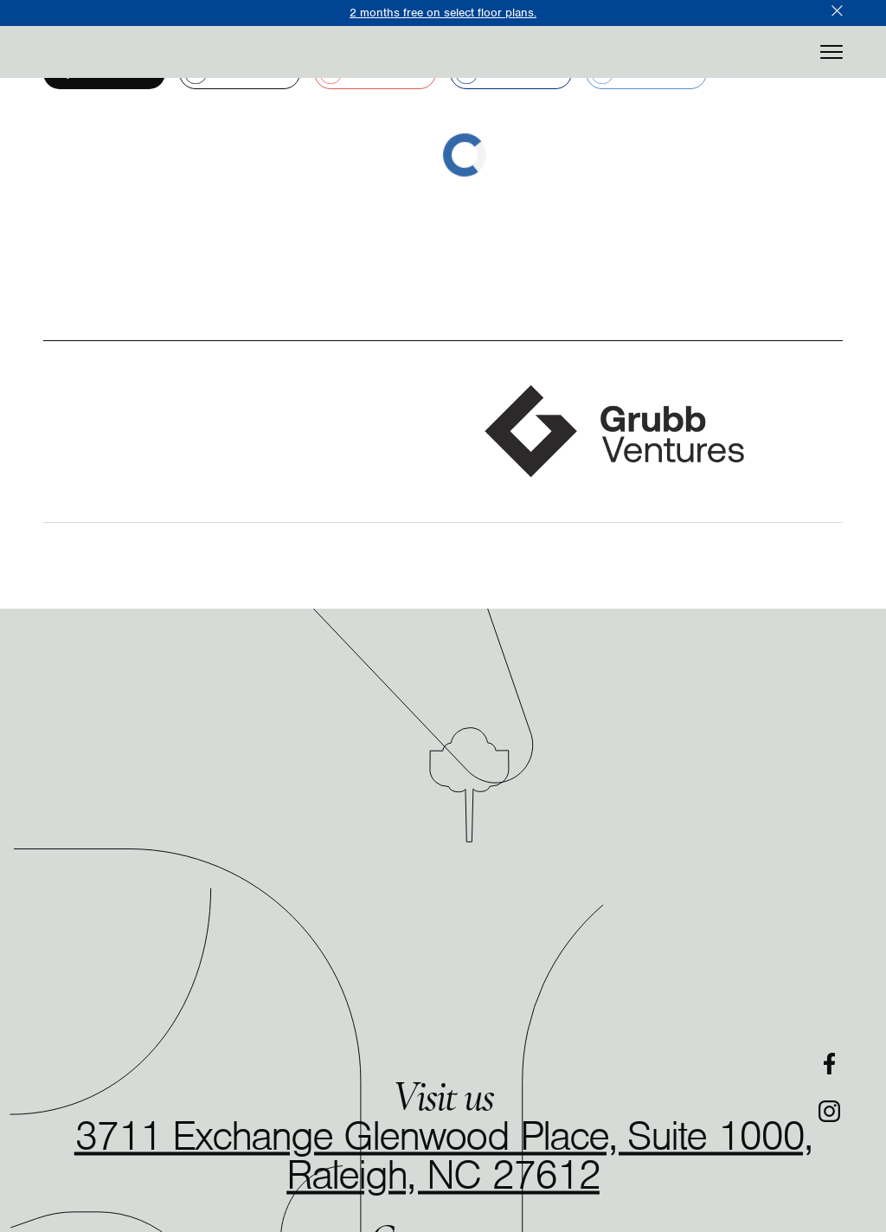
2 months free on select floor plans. (443, 12)
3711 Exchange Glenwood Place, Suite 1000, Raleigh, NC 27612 (443, 1155)
